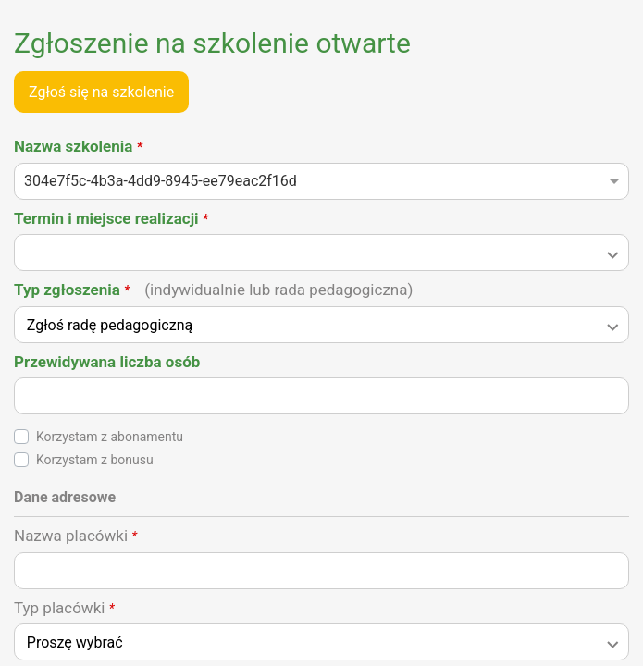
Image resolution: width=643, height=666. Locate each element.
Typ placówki (64, 607)
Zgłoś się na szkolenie (101, 92)
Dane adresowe (65, 497)
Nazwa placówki (75, 535)
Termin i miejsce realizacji (111, 218)
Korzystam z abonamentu (109, 436)
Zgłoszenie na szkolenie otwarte (212, 43)
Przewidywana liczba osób (107, 361)
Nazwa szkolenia (78, 146)
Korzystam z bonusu (95, 459)
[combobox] (321, 186)
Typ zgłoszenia (213, 289)
